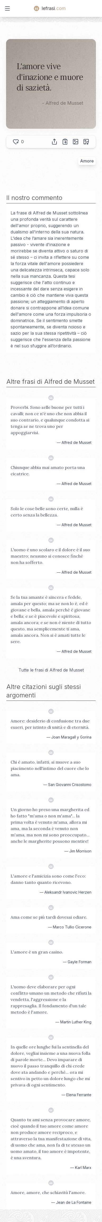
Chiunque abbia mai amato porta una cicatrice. (48, 470)
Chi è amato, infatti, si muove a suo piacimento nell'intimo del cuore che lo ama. (50, 768)
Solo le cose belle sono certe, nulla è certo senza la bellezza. (47, 511)
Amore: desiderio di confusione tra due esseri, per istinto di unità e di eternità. (50, 724)
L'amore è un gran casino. (37, 952)
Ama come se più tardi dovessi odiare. (49, 917)
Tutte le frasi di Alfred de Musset (51, 670)
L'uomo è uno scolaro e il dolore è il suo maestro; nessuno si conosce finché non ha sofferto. (50, 556)
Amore (87, 161)
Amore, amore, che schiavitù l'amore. (48, 1192)
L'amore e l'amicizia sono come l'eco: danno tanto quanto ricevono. (48, 879)
